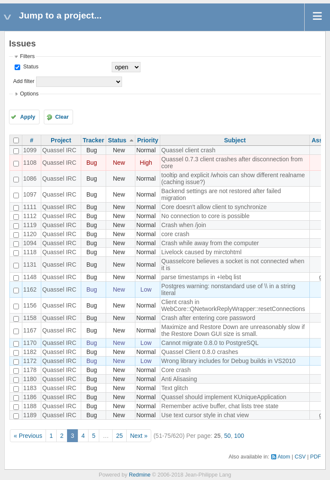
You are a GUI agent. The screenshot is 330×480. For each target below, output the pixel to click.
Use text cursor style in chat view (205, 415)
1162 (30, 289)
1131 (30, 264)
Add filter (23, 81)
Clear (62, 117)
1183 (30, 388)
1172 (30, 360)
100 (239, 435)
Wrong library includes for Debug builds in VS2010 (228, 360)
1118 (30, 252)
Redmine (139, 475)
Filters (27, 56)
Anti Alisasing (179, 378)
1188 (30, 406)
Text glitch (174, 388)
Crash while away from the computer (210, 243)
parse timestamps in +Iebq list (201, 277)
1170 (30, 342)
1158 (30, 317)
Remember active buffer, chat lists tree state (219, 406)
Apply (27, 117)
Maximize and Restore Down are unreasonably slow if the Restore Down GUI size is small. (233, 330)
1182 (30, 351)
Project (61, 140)
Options (29, 94)
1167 (30, 330)
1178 (30, 369)
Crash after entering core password (208, 317)
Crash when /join (183, 225)
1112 (30, 215)
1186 (30, 397)
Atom (284, 457)
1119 (30, 225)
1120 (30, 234)
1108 (30, 162)
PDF (315, 457)
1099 (30, 150)
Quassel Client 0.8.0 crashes (199, 351)
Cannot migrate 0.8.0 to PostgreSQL (209, 342)
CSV (300, 457)
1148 (30, 277)
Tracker (93, 140)
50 (227, 435)
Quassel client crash (188, 150)
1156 (30, 305)
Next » (138, 435)
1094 (30, 243)
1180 (30, 378)
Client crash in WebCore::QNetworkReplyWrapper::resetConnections (233, 305)
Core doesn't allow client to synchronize (213, 206)
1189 (30, 415)
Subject (235, 140)
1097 (30, 194)
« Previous (28, 435)
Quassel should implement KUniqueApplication (223, 397)
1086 (30, 178)
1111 (30, 206)
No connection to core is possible (205, 215)
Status (29, 67)
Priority (147, 140)
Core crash (175, 369)
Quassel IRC (59, 150)
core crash (175, 234)
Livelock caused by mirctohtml (201, 252)
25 (119, 435)
